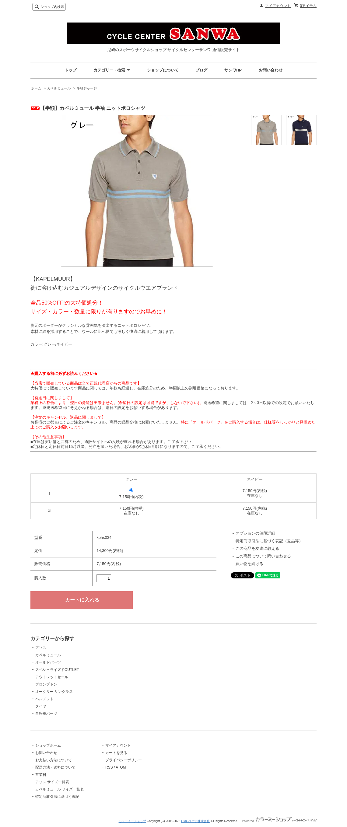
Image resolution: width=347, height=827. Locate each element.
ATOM (121, 767)
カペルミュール (59, 88)
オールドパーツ (48, 662)
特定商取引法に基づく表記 (57, 796)
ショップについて (163, 70)
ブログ (201, 70)
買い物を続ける (249, 563)
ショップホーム (48, 745)
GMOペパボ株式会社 (195, 821)
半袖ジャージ (87, 88)
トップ (70, 70)
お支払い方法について (53, 760)
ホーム (36, 88)
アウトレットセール (51, 677)
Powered (279, 821)
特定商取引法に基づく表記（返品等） (269, 541)
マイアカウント (278, 6)
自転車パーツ (46, 713)
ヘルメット (44, 699)
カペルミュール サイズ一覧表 (59, 789)
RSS (109, 767)
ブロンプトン (46, 684)
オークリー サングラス (54, 691)
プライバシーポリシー (123, 760)
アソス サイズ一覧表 (52, 782)
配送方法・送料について (55, 767)
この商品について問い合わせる (263, 556)
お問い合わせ (270, 70)
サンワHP (233, 70)
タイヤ (40, 706)
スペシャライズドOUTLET (57, 670)
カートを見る (116, 753)
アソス (40, 648)
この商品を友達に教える (257, 548)
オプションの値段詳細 (255, 533)
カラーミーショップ (132, 821)
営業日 (40, 775)
